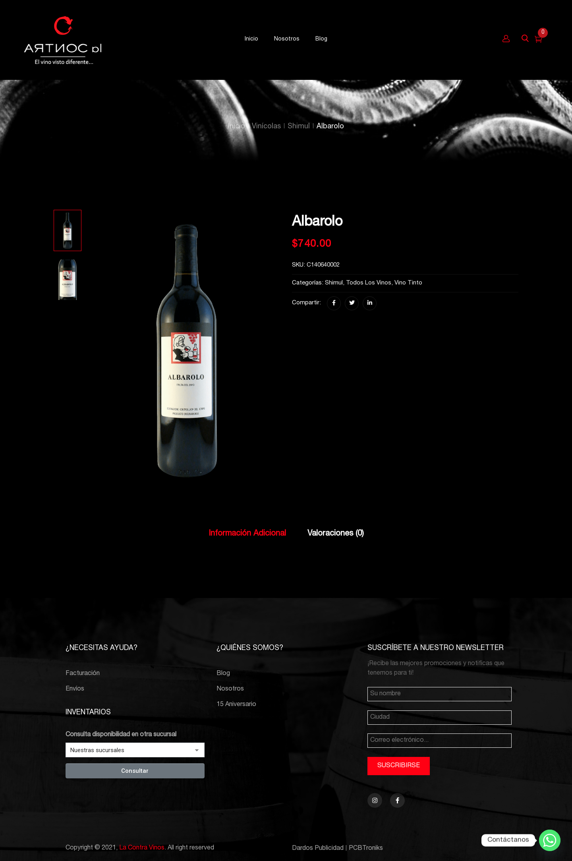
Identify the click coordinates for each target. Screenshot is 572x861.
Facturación (83, 674)
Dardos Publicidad (318, 849)
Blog (223, 674)
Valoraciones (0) (335, 534)
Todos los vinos (368, 283)
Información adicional (247, 534)
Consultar (135, 770)
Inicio (236, 126)
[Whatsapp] (549, 840)
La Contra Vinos (141, 848)
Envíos (75, 689)
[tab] (247, 534)
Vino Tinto (408, 283)
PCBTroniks (366, 849)
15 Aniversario (236, 705)
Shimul (299, 126)
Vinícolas (266, 126)
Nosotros (230, 689)
